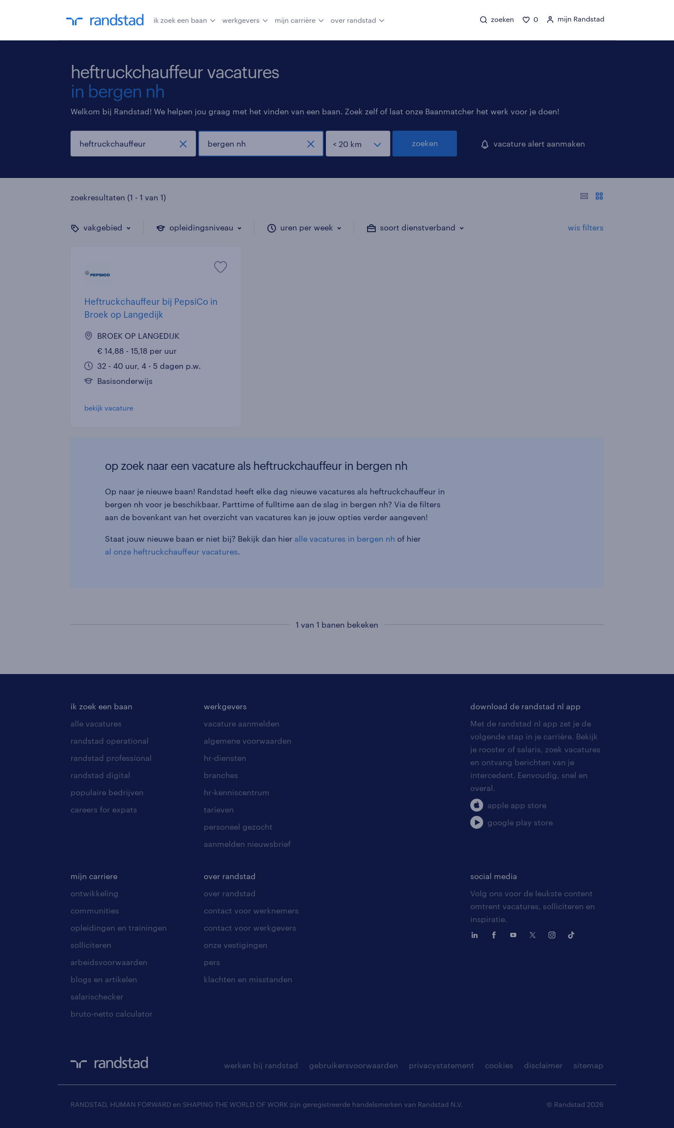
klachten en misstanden (248, 979)
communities (94, 910)
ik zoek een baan (184, 19)
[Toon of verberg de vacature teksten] (592, 197)
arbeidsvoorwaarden (108, 962)
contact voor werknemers (251, 910)
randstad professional (111, 758)
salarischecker (96, 996)
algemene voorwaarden (247, 740)
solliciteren (90, 945)
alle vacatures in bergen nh (344, 538)
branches (221, 775)
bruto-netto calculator (111, 1013)
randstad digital (100, 775)
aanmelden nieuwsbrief (247, 844)
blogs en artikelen (103, 979)
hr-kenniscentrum (237, 792)
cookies (499, 1065)
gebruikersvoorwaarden (353, 1065)
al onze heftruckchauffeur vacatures (171, 551)
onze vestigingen (235, 945)
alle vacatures (96, 723)
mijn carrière (299, 19)
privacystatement (441, 1065)
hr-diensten (225, 758)
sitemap (588, 1065)
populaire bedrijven (107, 792)
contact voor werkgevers (250, 927)
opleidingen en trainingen (118, 927)
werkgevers (245, 19)
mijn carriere (93, 876)
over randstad (358, 19)
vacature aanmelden (241, 723)
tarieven (219, 809)
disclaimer (543, 1065)
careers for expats (103, 809)
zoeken (425, 143)
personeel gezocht (238, 826)
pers (212, 962)
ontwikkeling (94, 893)
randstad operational (109, 740)
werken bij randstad (261, 1065)
